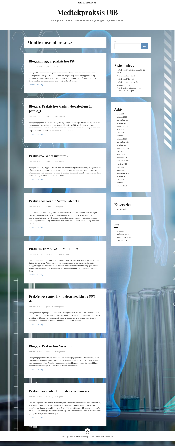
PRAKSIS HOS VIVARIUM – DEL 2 (62, 248)
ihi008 (50, 161)
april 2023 (121, 167)
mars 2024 (121, 154)
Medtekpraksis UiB (87, 12)
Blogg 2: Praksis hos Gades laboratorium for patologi (55, 108)
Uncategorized (63, 67)
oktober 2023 (122, 164)
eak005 (51, 401)
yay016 (51, 206)
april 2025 (121, 132)
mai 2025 (120, 129)
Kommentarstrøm (124, 237)
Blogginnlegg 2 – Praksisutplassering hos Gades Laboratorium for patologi (129, 88)
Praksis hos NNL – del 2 (126, 79)
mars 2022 (121, 183)
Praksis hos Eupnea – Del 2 (127, 82)
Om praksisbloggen (87, 3)
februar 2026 (122, 117)
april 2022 (121, 179)
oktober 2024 (122, 145)
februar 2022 (122, 186)
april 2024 (121, 151)
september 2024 (123, 148)
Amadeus (98, 441)
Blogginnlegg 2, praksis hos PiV (60, 61)
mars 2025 (121, 136)
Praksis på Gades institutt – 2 (57, 155)
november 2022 (123, 173)
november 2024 (123, 142)
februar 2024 (122, 157)
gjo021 (50, 306)
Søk (116, 41)
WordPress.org (122, 240)
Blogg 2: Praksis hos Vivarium (58, 345)
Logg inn (120, 231)
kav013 (51, 351)
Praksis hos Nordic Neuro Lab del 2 (63, 200)
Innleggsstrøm (123, 234)
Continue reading (41, 85)
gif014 (50, 67)
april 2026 (121, 114)
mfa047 (51, 116)
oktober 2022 (122, 176)
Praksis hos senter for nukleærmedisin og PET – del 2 (59, 298)
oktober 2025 (122, 123)
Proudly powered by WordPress (74, 441)
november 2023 (123, 161)
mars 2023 (121, 170)
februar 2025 (122, 139)
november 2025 (123, 120)
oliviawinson (53, 254)
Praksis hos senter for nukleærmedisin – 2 (50, 393)
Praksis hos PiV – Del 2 (126, 76)
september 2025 (123, 126)
